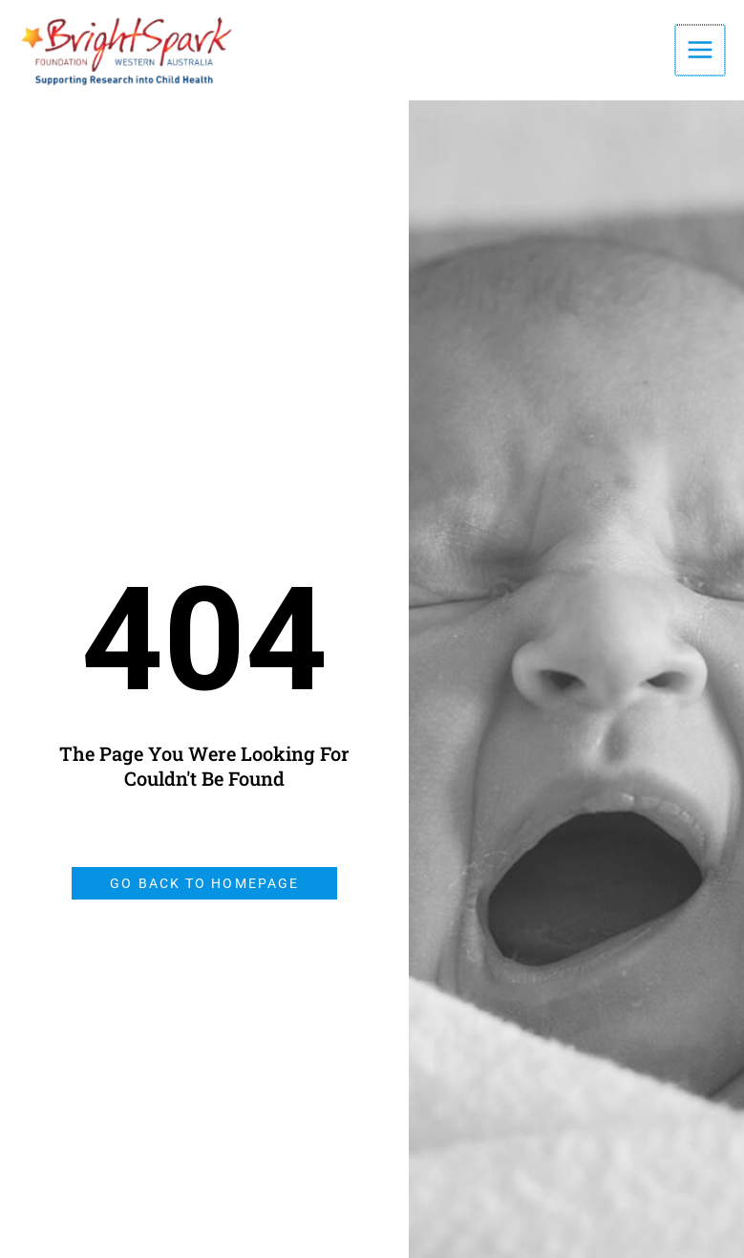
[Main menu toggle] (700, 50)
